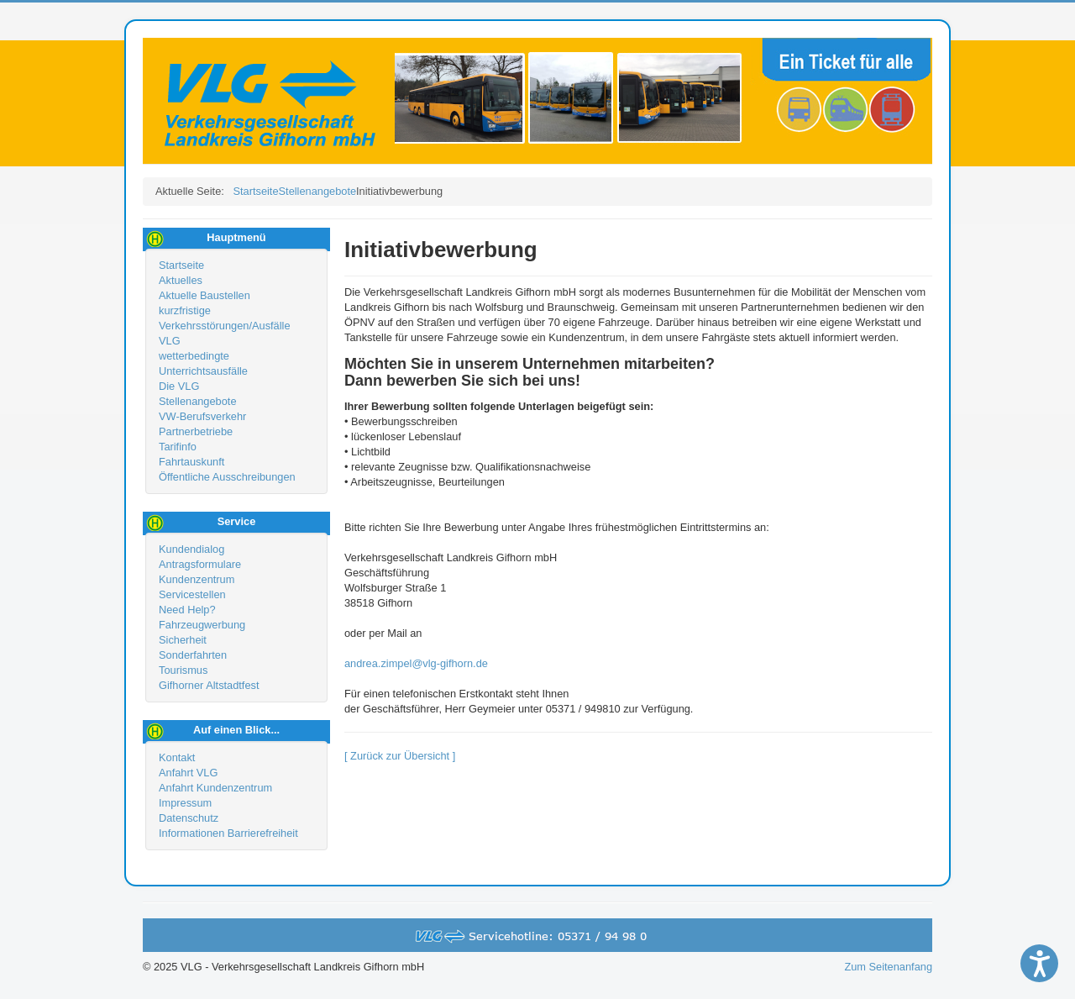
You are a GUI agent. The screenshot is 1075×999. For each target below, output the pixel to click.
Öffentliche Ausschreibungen (227, 477)
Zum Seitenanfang (888, 966)
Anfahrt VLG (188, 772)
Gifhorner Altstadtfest (209, 685)
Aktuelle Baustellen (204, 295)
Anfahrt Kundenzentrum (215, 787)
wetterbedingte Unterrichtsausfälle (203, 363)
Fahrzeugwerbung (202, 624)
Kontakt (177, 757)
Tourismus (183, 670)
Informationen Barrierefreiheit (228, 833)
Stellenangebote (198, 401)
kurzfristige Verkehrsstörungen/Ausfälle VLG (225, 325)
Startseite (181, 265)
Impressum (185, 803)
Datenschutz (188, 818)
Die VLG (179, 386)
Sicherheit (183, 640)
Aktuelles (180, 280)
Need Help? (187, 609)
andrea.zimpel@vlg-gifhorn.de (416, 663)
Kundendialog (191, 549)
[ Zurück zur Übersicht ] (399, 755)
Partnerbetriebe (196, 431)
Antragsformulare (200, 564)
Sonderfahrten (193, 655)
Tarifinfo (178, 446)
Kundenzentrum (196, 579)
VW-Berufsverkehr (202, 416)
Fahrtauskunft (191, 461)
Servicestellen (192, 594)
